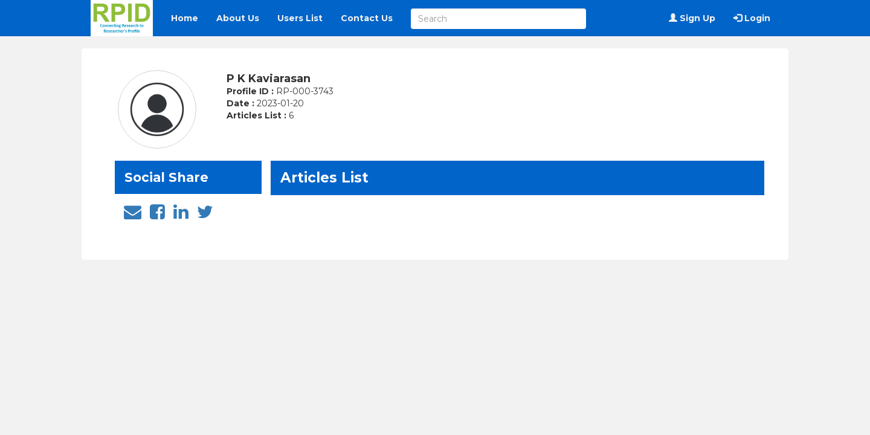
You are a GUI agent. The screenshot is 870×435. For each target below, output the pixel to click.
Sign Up (692, 18)
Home (184, 18)
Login (751, 18)
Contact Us (367, 18)
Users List (300, 18)
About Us (237, 18)
